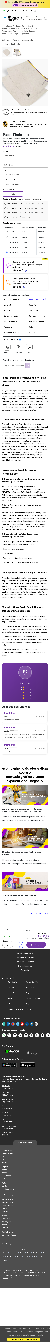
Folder (4, 1159)
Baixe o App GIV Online (12, 1059)
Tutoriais (25, 970)
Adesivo (4, 1162)
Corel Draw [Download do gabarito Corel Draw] (18, 347)
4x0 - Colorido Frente (13, 175)
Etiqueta (5, 1167)
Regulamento (31, 993)
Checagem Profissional (25, 957)
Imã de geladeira (8, 1189)
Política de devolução (15, 1009)
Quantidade (7, 941)
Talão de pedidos (8, 1205)
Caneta (4, 1208)
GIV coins (11, 998)
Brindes (4, 1215)
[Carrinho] (45, 19)
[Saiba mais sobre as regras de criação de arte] (25, 270)
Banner (4, 1172)
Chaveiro (5, 1211)
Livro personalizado (9, 1235)
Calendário (6, 1218)
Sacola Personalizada (9, 1199)
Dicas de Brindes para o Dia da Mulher (19, 895)
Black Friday (6, 1244)
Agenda (4, 1224)
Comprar (36, 944)
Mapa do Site (12, 982)
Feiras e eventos (7, 1238)
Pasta (4, 1183)
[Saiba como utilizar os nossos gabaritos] (20, 339)
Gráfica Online (7, 1150)
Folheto (4, 1156)
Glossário (25, 1249)
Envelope (5, 1186)
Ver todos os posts (39, 913)
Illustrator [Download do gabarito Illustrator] (7, 347)
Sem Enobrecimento (13, 184)
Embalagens (6, 1221)
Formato (6, 161)
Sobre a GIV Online (32, 982)
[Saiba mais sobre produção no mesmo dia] (25, 112)
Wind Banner (6, 1175)
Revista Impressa (8, 1232)
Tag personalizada (8, 1192)
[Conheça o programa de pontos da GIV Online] (25, 123)
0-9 (4, 1260)
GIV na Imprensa (25, 966)
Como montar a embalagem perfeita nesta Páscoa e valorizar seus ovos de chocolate (22, 810)
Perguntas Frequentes (25, 961)
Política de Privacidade (34, 998)
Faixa (4, 1178)
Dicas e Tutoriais (13, 993)
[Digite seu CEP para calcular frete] (14, 365)
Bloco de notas (7, 1202)
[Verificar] (12, 1051)
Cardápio (5, 1227)
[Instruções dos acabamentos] (34, 204)
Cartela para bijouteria (10, 1195)
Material (6, 151)
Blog (27, 1004)
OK (28, 365)
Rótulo (4, 1169)
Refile (13, 194)
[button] (22, 19)
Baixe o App (12, 987)
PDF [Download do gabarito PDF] (29, 347)
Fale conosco (12, 1004)
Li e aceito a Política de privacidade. (23, 1339)
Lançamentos (7, 1241)
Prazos (28, 1009)
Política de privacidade (35, 1335)
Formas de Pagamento (12, 1018)
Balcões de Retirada (25, 953)
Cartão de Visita (7, 1153)
